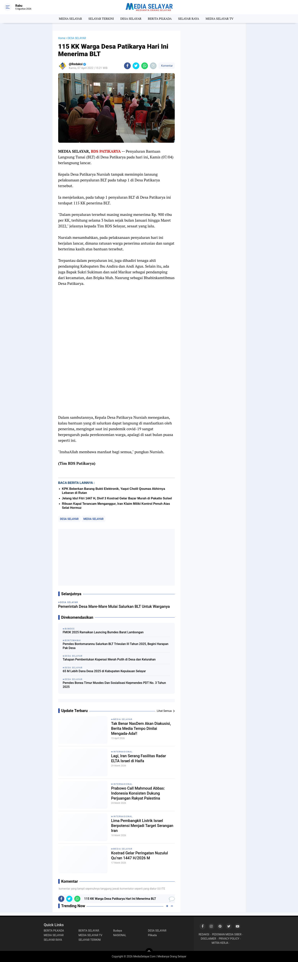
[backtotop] (149, 951)
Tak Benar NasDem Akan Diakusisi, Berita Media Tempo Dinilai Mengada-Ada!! (141, 728)
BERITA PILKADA (159, 18)
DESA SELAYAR (130, 18)
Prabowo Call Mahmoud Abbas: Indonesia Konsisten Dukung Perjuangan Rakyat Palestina (138, 793)
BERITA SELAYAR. (89, 930)
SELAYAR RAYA (188, 18)
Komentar (166, 65)
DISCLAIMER (208, 938)
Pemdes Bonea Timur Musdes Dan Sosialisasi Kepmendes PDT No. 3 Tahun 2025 (114, 685)
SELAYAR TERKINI (101, 18)
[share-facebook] (127, 65)
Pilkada (152, 934)
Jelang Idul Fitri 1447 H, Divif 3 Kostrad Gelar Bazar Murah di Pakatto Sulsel (117, 498)
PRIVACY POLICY (229, 938)
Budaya (117, 930)
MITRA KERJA (220, 942)
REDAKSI (204, 934)
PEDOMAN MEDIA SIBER (226, 934)
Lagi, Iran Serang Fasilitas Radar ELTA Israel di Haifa (138, 758)
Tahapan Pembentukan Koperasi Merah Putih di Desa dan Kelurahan (109, 659)
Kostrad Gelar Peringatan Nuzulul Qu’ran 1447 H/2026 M (139, 855)
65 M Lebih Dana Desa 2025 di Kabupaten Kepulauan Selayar (104, 671)
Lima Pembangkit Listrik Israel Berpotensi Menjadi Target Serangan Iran (142, 825)
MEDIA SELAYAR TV (220, 18)
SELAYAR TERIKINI (89, 939)
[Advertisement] (116, 557)
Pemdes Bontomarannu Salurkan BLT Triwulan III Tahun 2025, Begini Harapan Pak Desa (115, 646)
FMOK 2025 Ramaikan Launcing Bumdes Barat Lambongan (103, 632)
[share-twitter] (136, 65)
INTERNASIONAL (123, 752)
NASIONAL (119, 934)
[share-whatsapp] (144, 65)
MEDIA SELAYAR (70, 18)
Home (61, 38)
